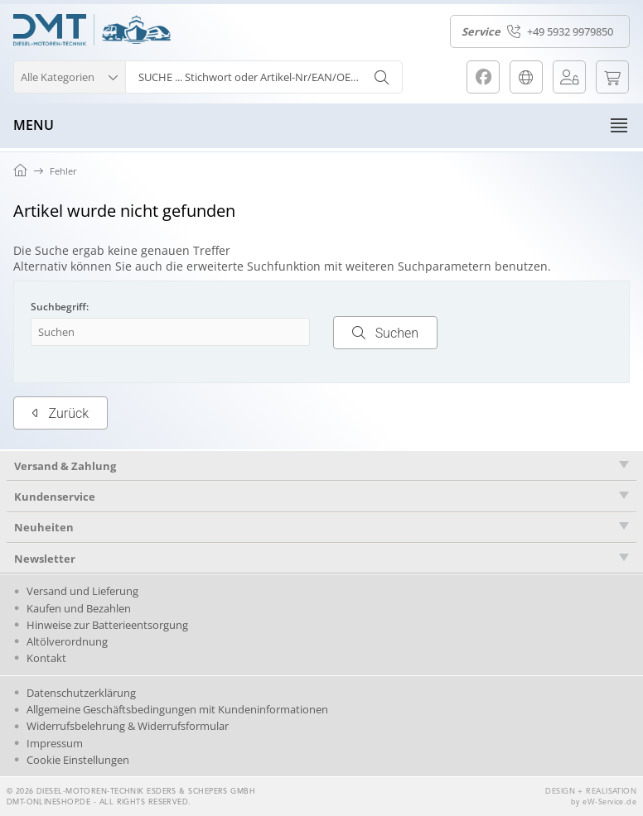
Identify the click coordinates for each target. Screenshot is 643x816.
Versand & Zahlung (65, 465)
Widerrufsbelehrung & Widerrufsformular (128, 725)
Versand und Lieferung (82, 590)
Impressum (55, 743)
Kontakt (46, 657)
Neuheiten (44, 527)
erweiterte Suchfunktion (253, 266)
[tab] (321, 466)
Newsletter (44, 558)
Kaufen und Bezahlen (79, 608)
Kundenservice (54, 496)
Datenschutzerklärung (81, 692)
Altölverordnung (67, 641)
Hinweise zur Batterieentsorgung (107, 624)
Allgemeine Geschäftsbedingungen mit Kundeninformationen (177, 709)
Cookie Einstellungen (78, 759)
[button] (69, 74)
